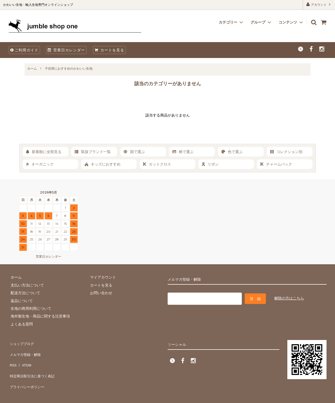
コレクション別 (286, 152)
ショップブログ (22, 343)
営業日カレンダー (66, 50)
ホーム (32, 68)
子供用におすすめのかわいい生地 (68, 68)
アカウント (319, 4)
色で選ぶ (232, 152)
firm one (45, 396)
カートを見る (109, 50)
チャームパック (276, 164)
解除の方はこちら (289, 297)
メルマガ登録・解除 (25, 350)
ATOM (24, 358)
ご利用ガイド (24, 50)
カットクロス (157, 164)
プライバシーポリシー (27, 373)
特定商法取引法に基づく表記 (33, 366)
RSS (12, 358)
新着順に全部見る (43, 152)
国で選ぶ (134, 152)
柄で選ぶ (183, 152)
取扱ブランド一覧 (93, 152)
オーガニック (40, 164)
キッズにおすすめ (102, 164)
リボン (210, 164)
